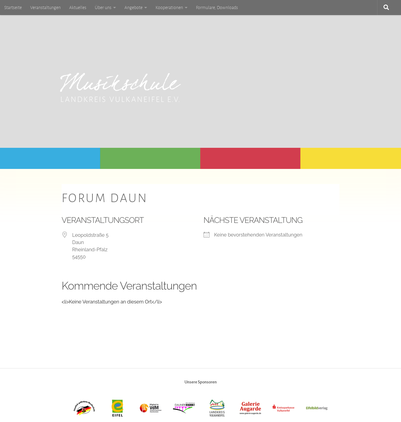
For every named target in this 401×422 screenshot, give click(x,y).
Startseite (13, 8)
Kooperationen (169, 8)
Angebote (133, 8)
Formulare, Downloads (217, 8)
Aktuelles (77, 8)
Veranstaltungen (45, 8)
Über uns (103, 8)
